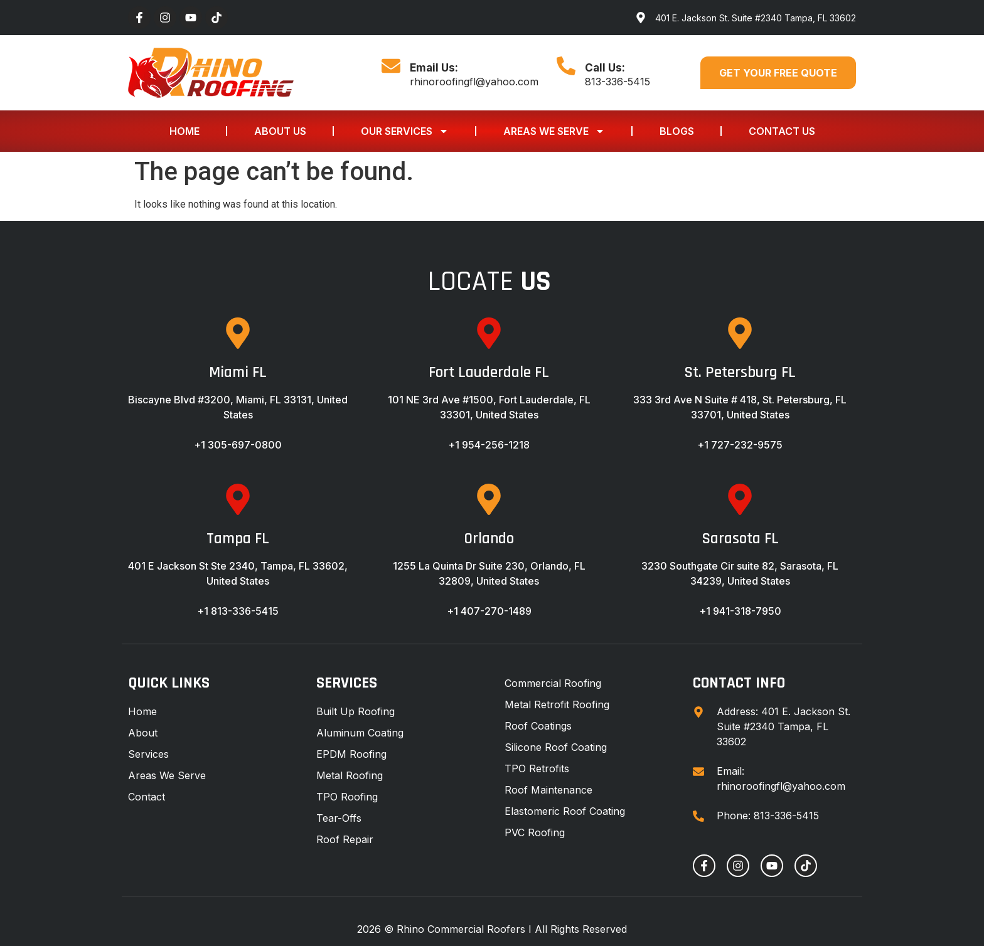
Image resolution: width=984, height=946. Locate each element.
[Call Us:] (566, 65)
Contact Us (782, 131)
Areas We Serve (554, 131)
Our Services (405, 131)
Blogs (677, 131)
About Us (280, 131)
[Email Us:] (391, 65)
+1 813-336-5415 (238, 611)
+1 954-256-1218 (489, 444)
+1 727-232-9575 (740, 444)
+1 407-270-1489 (489, 611)
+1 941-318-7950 (740, 611)
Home (184, 131)
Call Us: (605, 67)
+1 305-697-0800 (238, 444)
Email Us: (434, 67)
